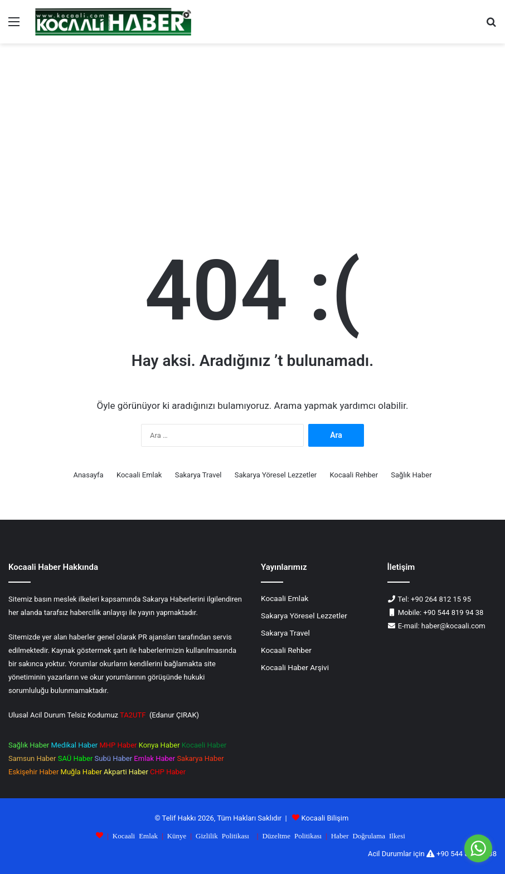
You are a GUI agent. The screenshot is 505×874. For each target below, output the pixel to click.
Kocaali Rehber (354, 475)
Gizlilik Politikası (222, 835)
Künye (177, 835)
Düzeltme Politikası (292, 835)
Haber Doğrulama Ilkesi (368, 835)
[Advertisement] (252, 138)
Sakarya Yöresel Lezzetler (276, 475)
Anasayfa (88, 475)
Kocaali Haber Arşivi (295, 667)
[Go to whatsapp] (478, 848)
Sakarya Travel (198, 475)
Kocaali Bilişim (325, 818)
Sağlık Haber (411, 475)
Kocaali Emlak (139, 475)
